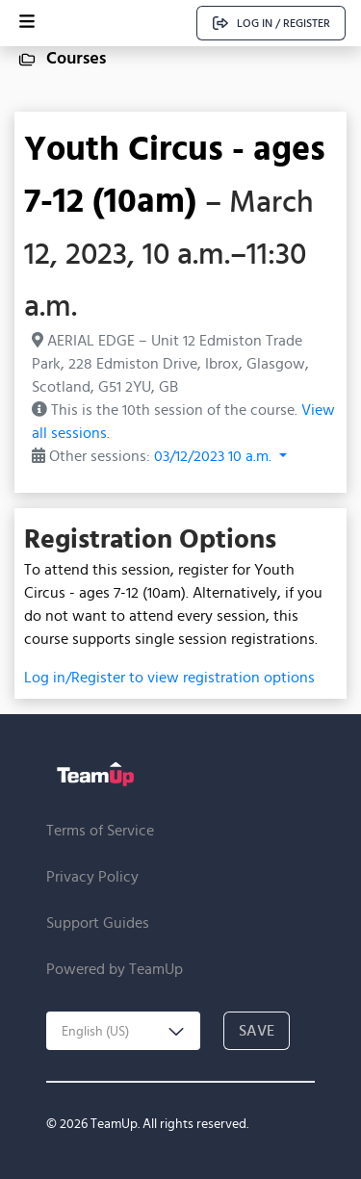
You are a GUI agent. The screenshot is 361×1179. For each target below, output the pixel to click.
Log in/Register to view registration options (169, 677)
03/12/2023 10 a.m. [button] (214, 456)
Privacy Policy (92, 876)
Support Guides (97, 922)
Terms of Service (100, 830)
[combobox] (123, 1031)
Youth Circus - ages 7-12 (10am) (174, 173)
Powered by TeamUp (114, 969)
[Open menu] (27, 23)
